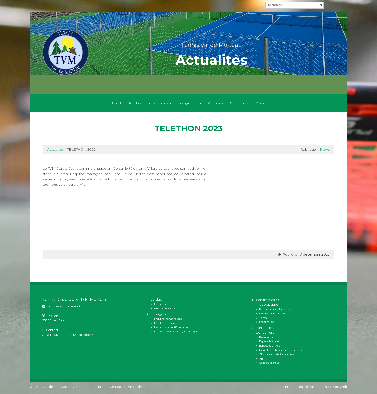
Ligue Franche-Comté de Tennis (280, 352)
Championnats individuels (276, 356)
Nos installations (165, 310)
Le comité (160, 306)
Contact (282, 104)
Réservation (267, 339)
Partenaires (222, 104)
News (325, 151)
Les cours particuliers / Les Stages (176, 333)
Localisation (267, 324)
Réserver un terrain (272, 315)
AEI (261, 360)
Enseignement (186, 104)
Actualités (118, 104)
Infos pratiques (148, 104)
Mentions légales (92, 388)
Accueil (94, 104)
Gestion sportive (269, 364)
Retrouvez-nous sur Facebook (69, 337)
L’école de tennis (164, 325)
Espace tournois (269, 347)
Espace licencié (269, 343)
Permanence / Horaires (274, 311)
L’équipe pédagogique (168, 320)
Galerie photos (254, 104)
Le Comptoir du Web (331, 388)
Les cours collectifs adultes (171, 329)
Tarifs (263, 319)
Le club (156, 301)
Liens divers (265, 334)
